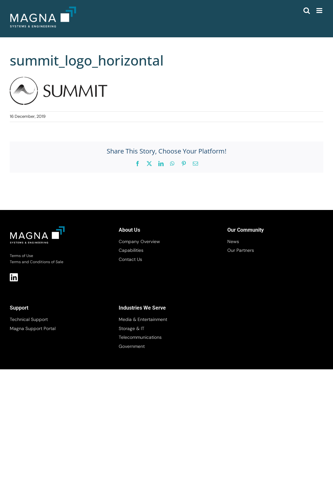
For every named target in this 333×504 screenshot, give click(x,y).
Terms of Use (21, 255)
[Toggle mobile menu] (319, 10)
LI (14, 277)
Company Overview (139, 241)
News (233, 241)
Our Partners (240, 250)
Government (132, 346)
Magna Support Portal (33, 328)
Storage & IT (131, 328)
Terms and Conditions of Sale (36, 261)
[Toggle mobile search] (306, 10)
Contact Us (130, 259)
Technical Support (29, 319)
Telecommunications (140, 337)
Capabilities (131, 250)
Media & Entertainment (143, 319)
